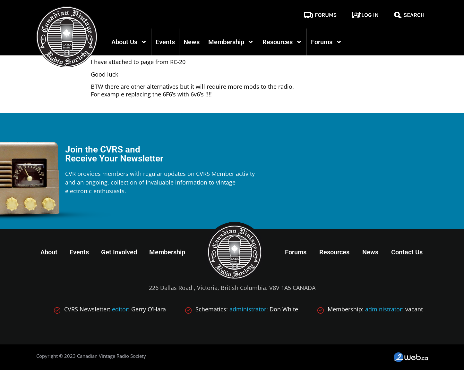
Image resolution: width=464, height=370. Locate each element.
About (48, 252)
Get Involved (119, 252)
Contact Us (407, 252)
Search (414, 15)
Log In (370, 15)
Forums (326, 15)
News (192, 42)
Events (165, 42)
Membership (231, 42)
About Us (129, 42)
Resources (282, 42)
